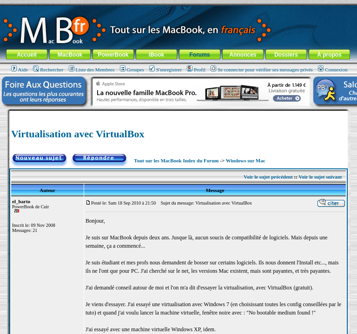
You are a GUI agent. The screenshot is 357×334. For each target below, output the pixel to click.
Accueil (27, 54)
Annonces (242, 54)
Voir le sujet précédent (268, 177)
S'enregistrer (165, 69)
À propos (329, 54)
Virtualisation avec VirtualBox (77, 134)
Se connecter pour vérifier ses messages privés (262, 69)
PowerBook (113, 54)
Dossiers (286, 54)
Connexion (332, 69)
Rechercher (48, 69)
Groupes (132, 69)
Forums (199, 54)
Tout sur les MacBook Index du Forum (176, 160)
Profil (196, 69)
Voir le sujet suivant (320, 177)
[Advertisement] (178, 114)
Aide (19, 69)
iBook (156, 54)
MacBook (70, 54)
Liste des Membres (92, 69)
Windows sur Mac (245, 160)
